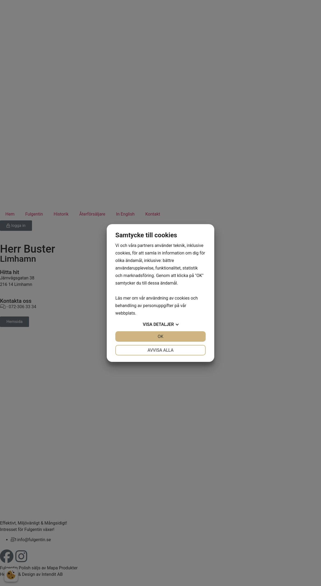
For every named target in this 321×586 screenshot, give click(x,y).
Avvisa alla (161, 350)
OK (160, 336)
